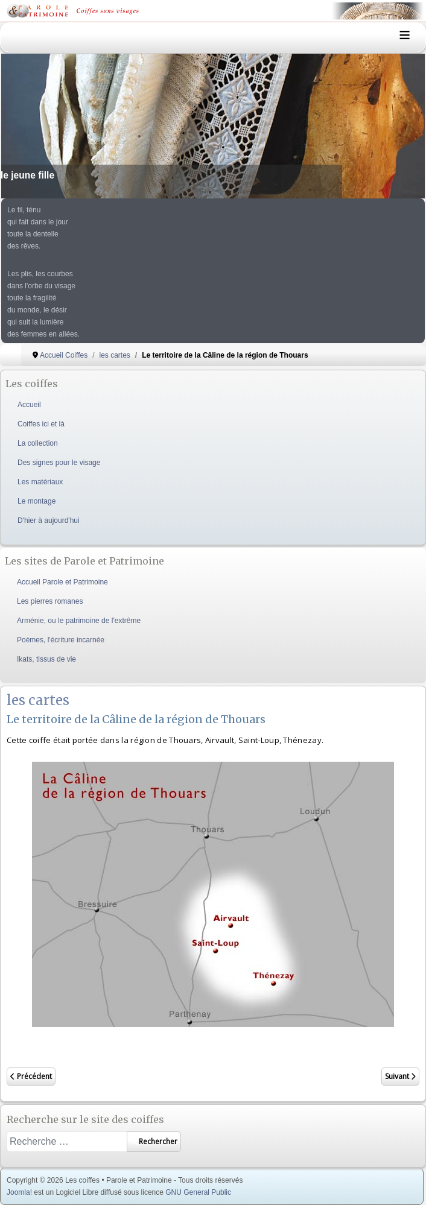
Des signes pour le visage (58, 462)
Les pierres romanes (50, 601)
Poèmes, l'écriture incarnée (60, 640)
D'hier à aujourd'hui (48, 520)
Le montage (36, 501)
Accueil (29, 404)
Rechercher (153, 1141)
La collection (37, 443)
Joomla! (19, 1192)
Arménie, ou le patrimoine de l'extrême (79, 620)
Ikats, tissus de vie (46, 659)
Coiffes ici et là (41, 424)
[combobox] (67, 1141)
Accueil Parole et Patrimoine (62, 582)
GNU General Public (198, 1192)
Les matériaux (40, 482)
